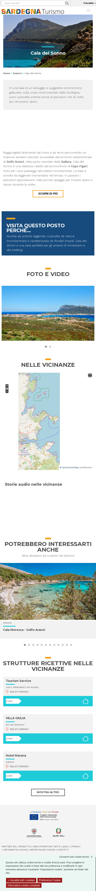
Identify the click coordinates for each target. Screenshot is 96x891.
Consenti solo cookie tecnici (77, 856)
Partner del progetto (16, 846)
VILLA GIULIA (15, 718)
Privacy (75, 846)
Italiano (88, 3)
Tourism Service (18, 681)
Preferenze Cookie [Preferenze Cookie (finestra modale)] (50, 880)
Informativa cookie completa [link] (24, 885)
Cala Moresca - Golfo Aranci (24, 629)
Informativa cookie (16, 849)
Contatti (63, 849)
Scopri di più (48, 193)
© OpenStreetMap (69, 467)
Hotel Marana (16, 755)
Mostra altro (48, 792)
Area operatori (42, 846)
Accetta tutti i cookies (21, 880)
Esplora (17, 73)
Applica (67, 3)
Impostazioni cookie (42, 849)
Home (6, 73)
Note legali (61, 846)
